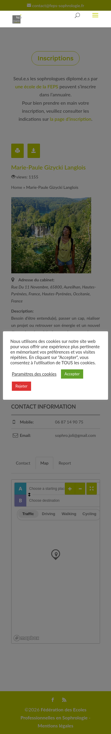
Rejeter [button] (21, 386)
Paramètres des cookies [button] (34, 374)
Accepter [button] (72, 373)
